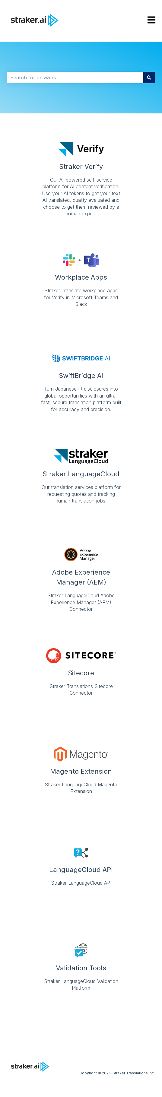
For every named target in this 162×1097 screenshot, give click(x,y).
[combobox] (75, 77)
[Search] (149, 77)
